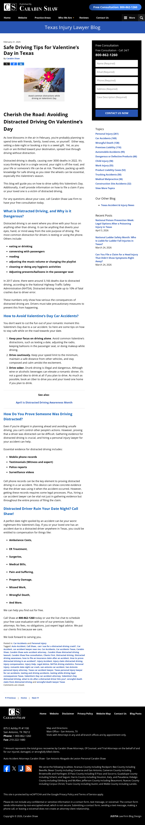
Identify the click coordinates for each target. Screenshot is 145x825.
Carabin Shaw (30, 816)
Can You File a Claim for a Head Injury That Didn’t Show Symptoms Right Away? (116, 258)
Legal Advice (43, 664)
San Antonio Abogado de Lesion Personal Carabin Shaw (76, 758)
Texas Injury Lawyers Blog (31, 7)
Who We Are (65, 17)
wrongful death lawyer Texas (51, 682)
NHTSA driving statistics (62, 664)
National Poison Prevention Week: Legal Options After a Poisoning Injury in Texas (114, 224)
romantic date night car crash (24, 667)
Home (7, 17)
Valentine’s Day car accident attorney (42, 676)
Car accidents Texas (65, 649)
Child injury (104, 161)
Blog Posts (135, 713)
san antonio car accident (52, 667)
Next (35, 697)
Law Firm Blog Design (125, 816)
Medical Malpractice (109, 179)
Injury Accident (44, 661)
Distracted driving (65, 655)
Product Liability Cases (110, 170)
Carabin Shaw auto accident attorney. (28, 652)
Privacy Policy (85, 713)
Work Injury (104, 165)
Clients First (49, 655)
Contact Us (102, 17)
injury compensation (14, 664)
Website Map (103, 713)
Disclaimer (68, 713)
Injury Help (30, 664)
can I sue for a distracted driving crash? (57, 646)
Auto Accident (18, 646)
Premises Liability (108, 147)
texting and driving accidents (35, 673)
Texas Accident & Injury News (117, 205)
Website (22, 17)
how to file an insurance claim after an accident (45, 658)
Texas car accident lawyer (40, 670)
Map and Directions (57, 728)
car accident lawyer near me (27, 649)
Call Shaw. (32, 646)
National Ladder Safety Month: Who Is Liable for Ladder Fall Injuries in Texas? (115, 241)
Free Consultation (107, 45)
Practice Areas (43, 17)
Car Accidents (20, 643)
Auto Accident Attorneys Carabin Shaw (24, 758)
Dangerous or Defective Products (116, 156)
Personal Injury (39, 643)
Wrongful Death (107, 142)
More (132, 17)
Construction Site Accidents (113, 183)
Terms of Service (88, 794)
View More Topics (105, 188)
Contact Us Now (116, 113)
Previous (10, 697)
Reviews (84, 17)
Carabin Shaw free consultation (27, 655)
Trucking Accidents (108, 174)
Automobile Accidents (110, 151)
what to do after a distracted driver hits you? (44, 679)
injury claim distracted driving (67, 661)
